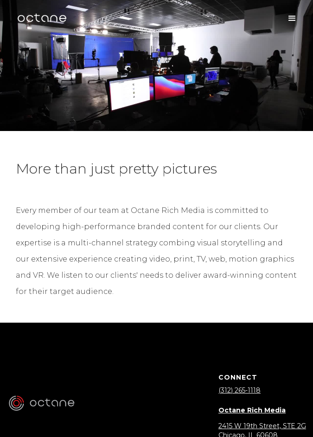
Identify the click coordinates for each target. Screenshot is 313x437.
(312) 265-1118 (239, 390)
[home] (42, 18)
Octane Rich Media (252, 410)
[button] (292, 18)
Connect (237, 377)
